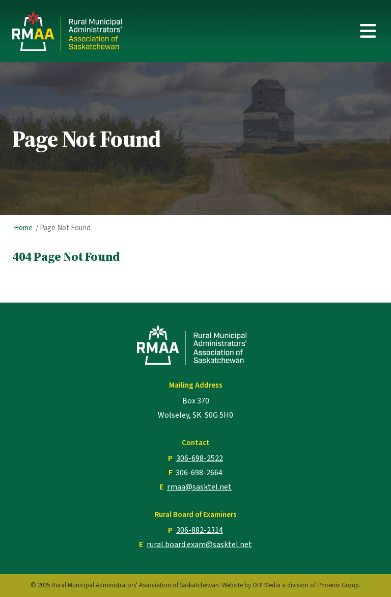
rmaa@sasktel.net (199, 487)
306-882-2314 (199, 530)
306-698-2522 (199, 458)
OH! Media (267, 585)
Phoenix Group (338, 585)
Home (23, 228)
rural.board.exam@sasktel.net (199, 544)
